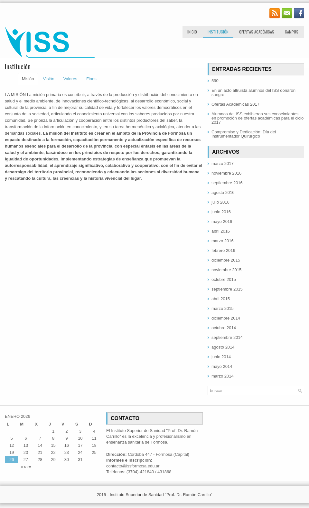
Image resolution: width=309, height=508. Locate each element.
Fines (91, 78)
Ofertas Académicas (256, 31)
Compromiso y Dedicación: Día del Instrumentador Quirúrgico (243, 134)
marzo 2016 (222, 240)
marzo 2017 (222, 163)
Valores (70, 78)
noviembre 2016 (226, 173)
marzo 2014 (222, 376)
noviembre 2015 (226, 269)
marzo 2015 (222, 308)
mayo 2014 (221, 366)
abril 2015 (220, 298)
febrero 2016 (223, 250)
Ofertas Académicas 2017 (235, 104)
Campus (291, 31)
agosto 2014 (223, 347)
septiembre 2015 (227, 289)
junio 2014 (221, 356)
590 (215, 80)
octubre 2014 (223, 327)
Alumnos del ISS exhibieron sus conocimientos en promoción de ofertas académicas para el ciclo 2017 (257, 118)
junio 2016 (221, 211)
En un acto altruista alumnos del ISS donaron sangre (253, 92)
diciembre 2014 (225, 318)
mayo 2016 (221, 221)
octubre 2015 (223, 279)
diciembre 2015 (225, 260)
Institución (218, 31)
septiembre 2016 (227, 182)
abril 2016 (220, 231)
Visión (48, 78)
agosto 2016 (223, 192)
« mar (26, 466)
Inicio (192, 31)
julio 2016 (220, 202)
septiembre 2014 (227, 337)
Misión (28, 78)
